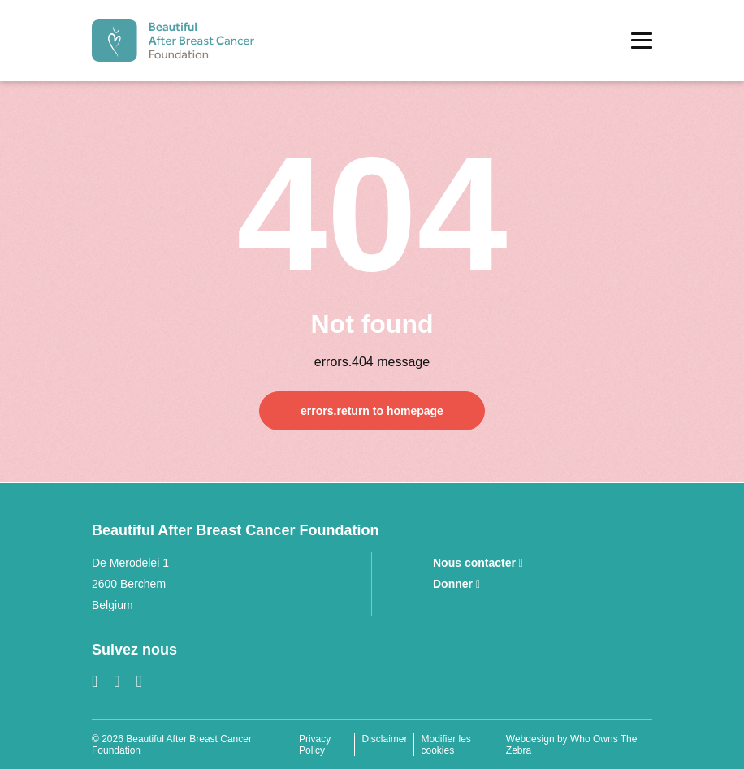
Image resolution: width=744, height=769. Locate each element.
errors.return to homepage (372, 410)
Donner (456, 583)
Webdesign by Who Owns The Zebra (572, 744)
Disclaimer (384, 739)
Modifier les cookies (445, 744)
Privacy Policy (315, 744)
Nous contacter (478, 562)
